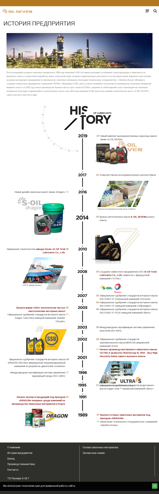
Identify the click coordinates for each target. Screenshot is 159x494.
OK (154, 486)
